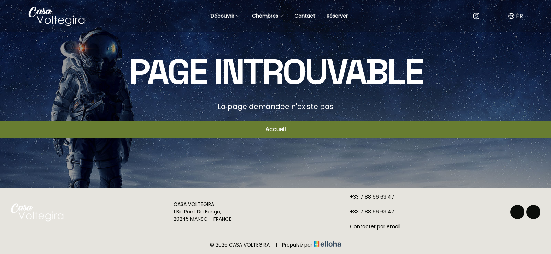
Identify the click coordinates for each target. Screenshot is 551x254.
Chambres (267, 15)
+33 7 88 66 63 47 (368, 196)
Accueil (275, 129)
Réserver (337, 15)
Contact (304, 15)
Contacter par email (371, 226)
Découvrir (226, 15)
